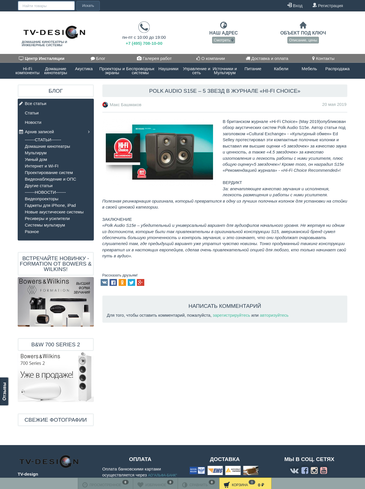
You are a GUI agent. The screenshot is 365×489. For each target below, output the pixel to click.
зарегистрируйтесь (231, 315)
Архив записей (36, 132)
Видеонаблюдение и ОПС (50, 179)
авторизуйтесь (274, 315)
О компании (210, 58)
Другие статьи (38, 185)
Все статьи (32, 103)
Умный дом (36, 159)
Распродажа (337, 68)
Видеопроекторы (41, 198)
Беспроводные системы (140, 70)
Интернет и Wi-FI (41, 165)
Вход (295, 5)
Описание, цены (303, 40)
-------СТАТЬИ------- (43, 139)
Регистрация (327, 5)
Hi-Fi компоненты (27, 70)
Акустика (84, 68)
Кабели (281, 68)
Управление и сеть (196, 70)
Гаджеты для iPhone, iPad (50, 205)
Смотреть (224, 40)
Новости (33, 122)
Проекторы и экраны (112, 70)
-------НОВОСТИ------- (45, 192)
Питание (252, 68)
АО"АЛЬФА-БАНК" (162, 475)
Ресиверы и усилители (47, 218)
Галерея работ (154, 58)
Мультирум (35, 152)
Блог (98, 58)
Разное (32, 231)
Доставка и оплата (267, 58)
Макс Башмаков (125, 104)
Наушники (168, 68)
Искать (88, 5)
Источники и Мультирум (225, 70)
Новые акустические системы (54, 211)
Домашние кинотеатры (55, 70)
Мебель (309, 68)
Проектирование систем (49, 172)
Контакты (323, 58)
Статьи (32, 112)
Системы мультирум (45, 225)
